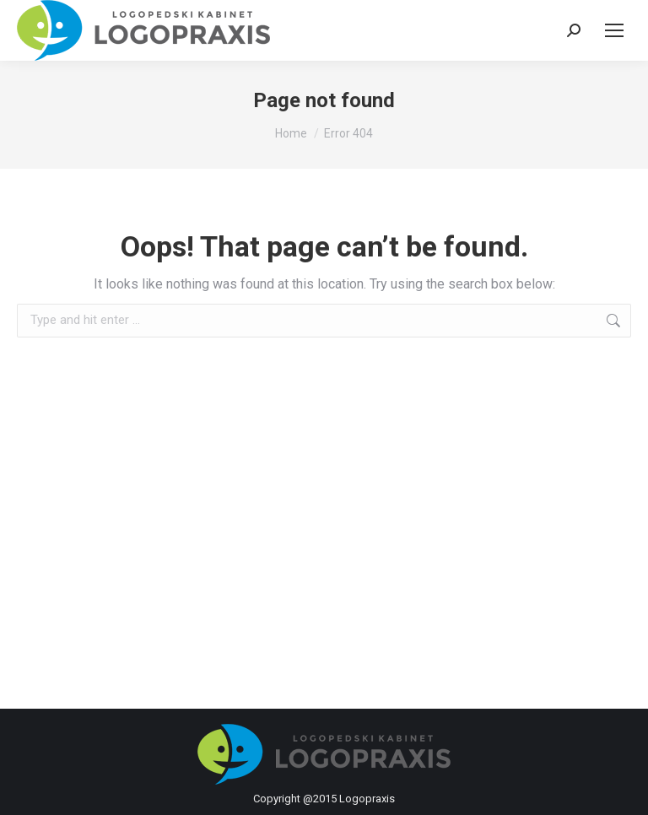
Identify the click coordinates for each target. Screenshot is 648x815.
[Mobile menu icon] (614, 30)
